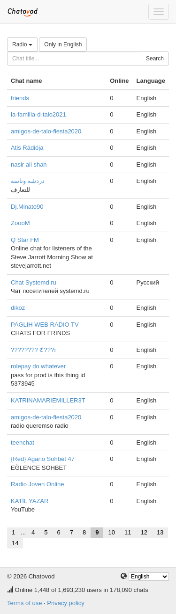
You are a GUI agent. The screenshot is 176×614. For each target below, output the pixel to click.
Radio (22, 44)
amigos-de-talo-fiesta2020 (46, 131)
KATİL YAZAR (29, 500)
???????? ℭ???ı (33, 349)
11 (127, 532)
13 (160, 532)
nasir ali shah (29, 164)
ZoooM (20, 223)
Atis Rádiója (27, 147)
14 (15, 543)
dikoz (18, 307)
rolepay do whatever (38, 366)
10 (111, 532)
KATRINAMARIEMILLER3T (48, 400)
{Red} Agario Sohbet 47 (43, 458)
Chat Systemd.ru (33, 282)
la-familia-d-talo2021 (38, 114)
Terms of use (24, 603)
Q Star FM (25, 239)
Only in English (63, 44)
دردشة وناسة (28, 180)
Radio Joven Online (37, 484)
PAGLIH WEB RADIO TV (45, 324)
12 (143, 532)
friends (20, 98)
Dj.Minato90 (27, 206)
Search (155, 58)
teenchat (22, 442)
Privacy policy (65, 603)
